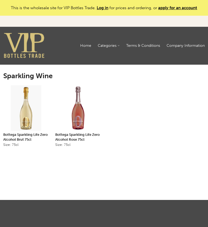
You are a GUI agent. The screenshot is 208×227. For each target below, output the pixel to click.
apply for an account (177, 7)
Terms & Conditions (143, 45)
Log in (102, 7)
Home (85, 45)
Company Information (186, 45)
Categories (109, 45)
